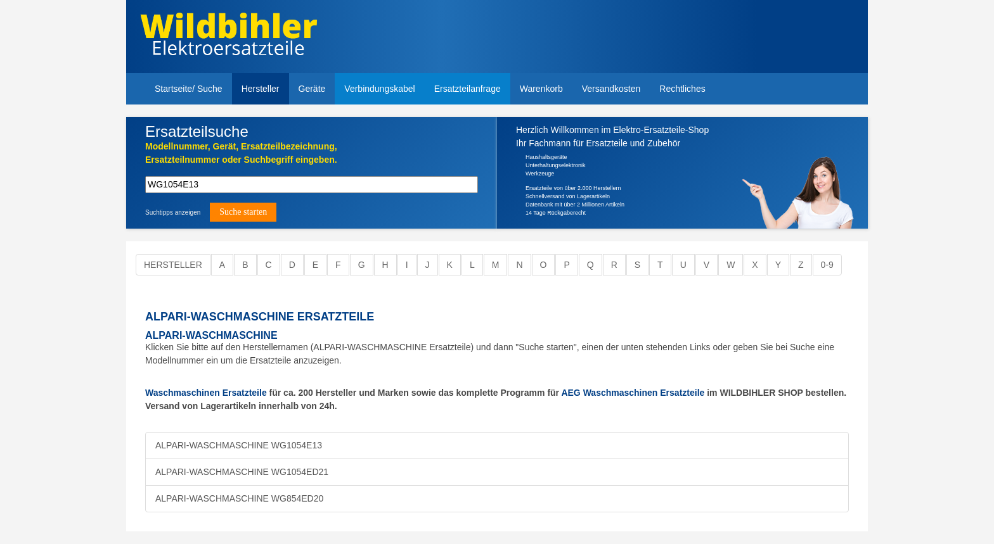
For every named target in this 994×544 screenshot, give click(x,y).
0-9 (827, 265)
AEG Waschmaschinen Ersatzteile (632, 393)
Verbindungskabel (379, 89)
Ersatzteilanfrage (467, 89)
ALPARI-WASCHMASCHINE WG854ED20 (239, 498)
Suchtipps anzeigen (172, 212)
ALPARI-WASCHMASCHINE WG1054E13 (238, 445)
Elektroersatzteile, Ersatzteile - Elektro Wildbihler (228, 37)
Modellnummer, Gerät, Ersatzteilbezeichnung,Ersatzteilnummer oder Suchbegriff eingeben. (241, 153)
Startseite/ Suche (189, 89)
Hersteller (261, 89)
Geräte (312, 89)
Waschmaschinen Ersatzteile (206, 393)
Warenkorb (541, 89)
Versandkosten (611, 89)
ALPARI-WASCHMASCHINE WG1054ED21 (241, 472)
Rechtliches (682, 89)
